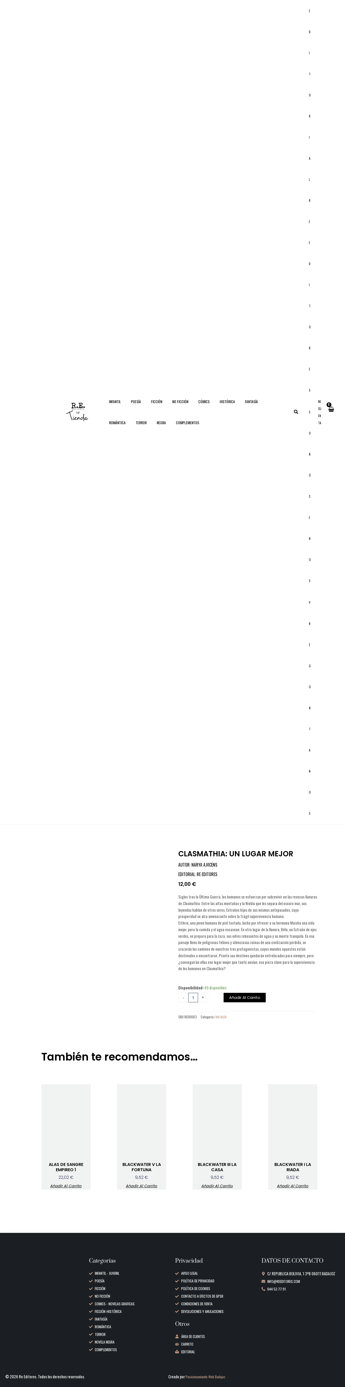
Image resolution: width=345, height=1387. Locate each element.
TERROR (277, 406)
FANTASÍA (234, 406)
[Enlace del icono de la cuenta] (320, 417)
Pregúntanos (312, 716)
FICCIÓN (150, 406)
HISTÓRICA (212, 406)
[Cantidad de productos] (193, 1008)
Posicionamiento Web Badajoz (208, 1376)
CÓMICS (192, 406)
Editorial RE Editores (312, 202)
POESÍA (132, 406)
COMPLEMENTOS (135, 428)
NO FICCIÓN (171, 406)
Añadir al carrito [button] (65, 1198)
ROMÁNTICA (256, 406)
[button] (301, 417)
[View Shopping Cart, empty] (331, 417)
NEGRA (112, 428)
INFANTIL (114, 406)
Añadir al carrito (247, 1008)
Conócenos (312, 501)
